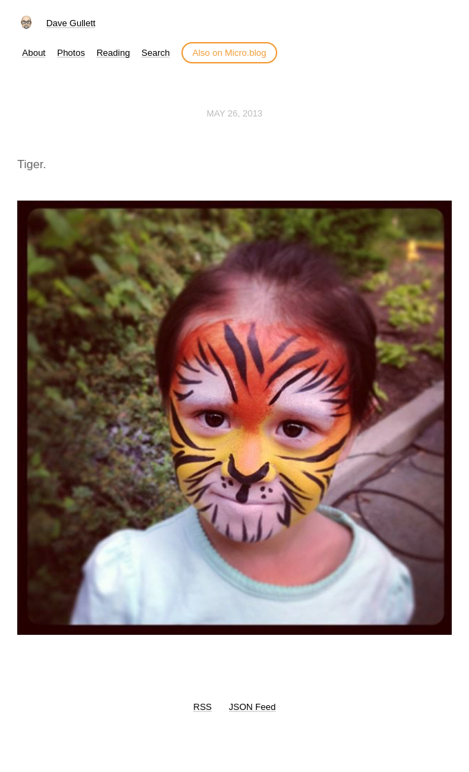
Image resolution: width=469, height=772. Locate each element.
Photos (71, 53)
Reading (113, 53)
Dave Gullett (71, 23)
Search (155, 53)
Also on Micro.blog (229, 53)
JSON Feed (252, 707)
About (34, 53)
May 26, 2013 (234, 113)
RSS (202, 707)
